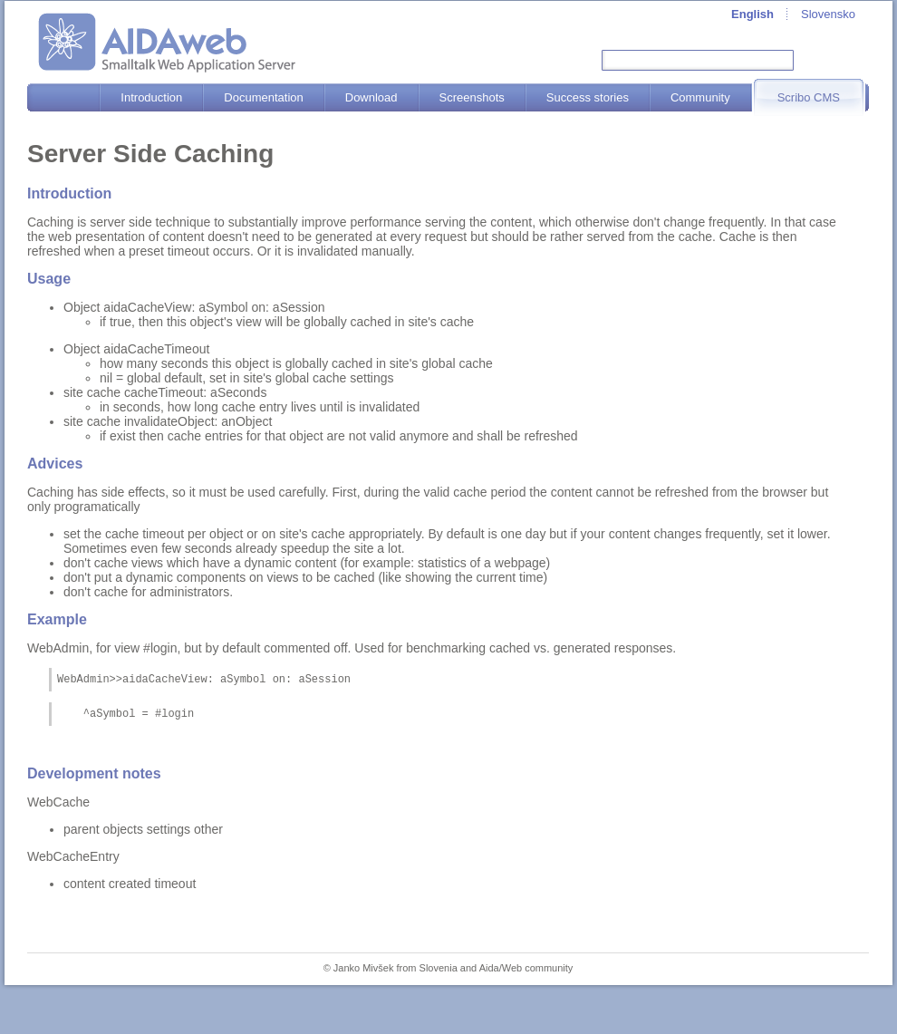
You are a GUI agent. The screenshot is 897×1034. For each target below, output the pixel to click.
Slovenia (439, 973)
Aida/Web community (526, 973)
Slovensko (828, 14)
